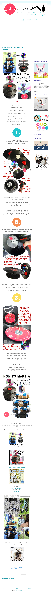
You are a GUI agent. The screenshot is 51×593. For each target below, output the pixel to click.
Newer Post (3, 588)
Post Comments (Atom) (19, 590)
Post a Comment (5, 580)
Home (17, 588)
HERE (45, 130)
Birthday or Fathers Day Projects (17, 467)
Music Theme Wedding (16, 488)
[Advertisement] (10, 33)
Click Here (16, 491)
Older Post (29, 588)
